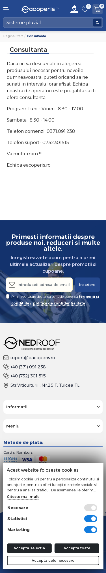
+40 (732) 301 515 (24, 376)
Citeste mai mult (23, 496)
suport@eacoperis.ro (29, 357)
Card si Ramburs (18, 452)
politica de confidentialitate (59, 303)
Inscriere (87, 284)
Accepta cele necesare (53, 560)
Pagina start (13, 36)
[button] (8, 9)
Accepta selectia (29, 548)
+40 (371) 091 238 (24, 367)
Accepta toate (77, 548)
